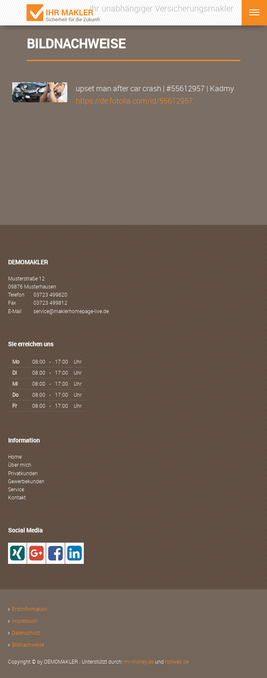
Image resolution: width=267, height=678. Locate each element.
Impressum (25, 620)
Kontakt (17, 497)
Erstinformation (29, 608)
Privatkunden (23, 473)
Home (15, 456)
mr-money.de (139, 661)
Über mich (19, 464)
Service (16, 489)
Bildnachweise (28, 644)
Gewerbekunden (26, 481)
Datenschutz (26, 632)
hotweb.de (177, 661)
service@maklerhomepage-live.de (71, 311)
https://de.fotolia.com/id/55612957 (134, 100)
